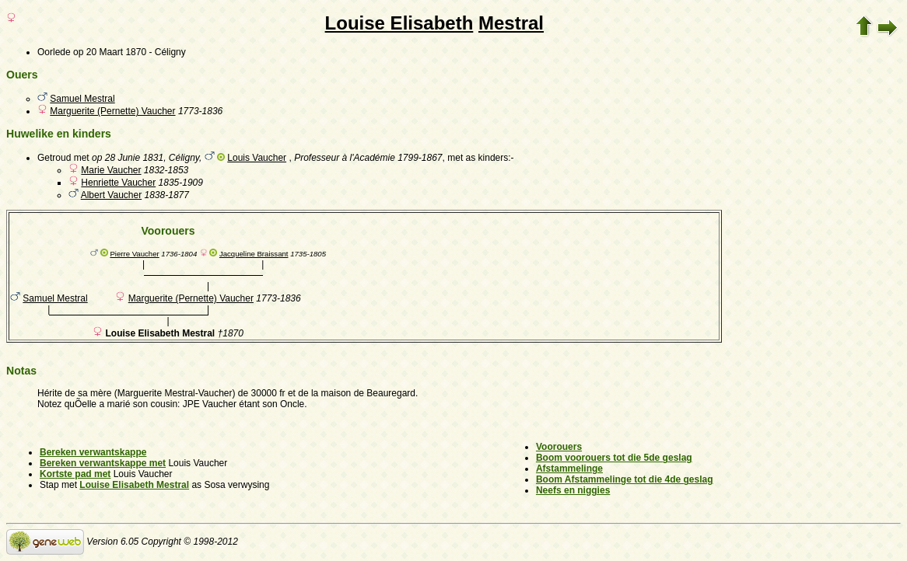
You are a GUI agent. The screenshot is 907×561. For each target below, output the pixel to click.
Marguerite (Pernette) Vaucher (112, 111)
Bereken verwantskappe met (103, 463)
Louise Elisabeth (399, 22)
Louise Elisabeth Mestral (134, 484)
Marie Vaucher (111, 170)
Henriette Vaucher (118, 182)
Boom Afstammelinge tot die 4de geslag (624, 479)
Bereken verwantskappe (93, 452)
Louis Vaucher (256, 157)
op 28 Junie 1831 (127, 157)
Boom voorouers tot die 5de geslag (614, 457)
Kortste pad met (75, 474)
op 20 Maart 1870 (109, 52)
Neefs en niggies (573, 490)
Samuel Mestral (82, 98)
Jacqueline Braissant (254, 253)
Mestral (511, 22)
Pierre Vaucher (134, 253)
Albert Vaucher (111, 195)
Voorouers (559, 446)
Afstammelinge (569, 468)
